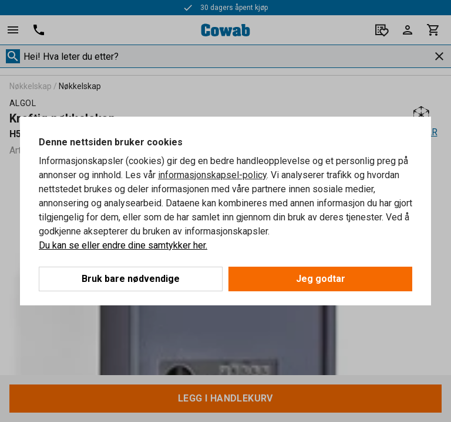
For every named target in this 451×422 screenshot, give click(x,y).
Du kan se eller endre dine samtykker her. (123, 245)
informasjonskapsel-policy (212, 175)
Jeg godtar (320, 278)
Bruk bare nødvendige (131, 278)
